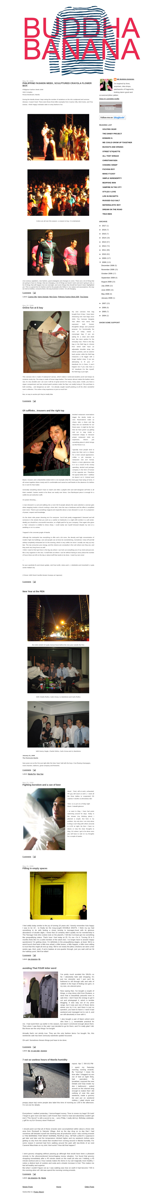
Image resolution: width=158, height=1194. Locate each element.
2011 (104, 250)
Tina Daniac (84, 297)
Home (58, 1187)
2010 (104, 254)
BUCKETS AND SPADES (112, 147)
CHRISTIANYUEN (109, 160)
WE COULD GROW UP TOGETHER (117, 142)
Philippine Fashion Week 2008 (68, 297)
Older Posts (89, 1187)
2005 (104, 311)
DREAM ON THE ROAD (112, 209)
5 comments (27, 293)
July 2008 (105, 286)
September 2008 (108, 278)
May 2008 (105, 294)
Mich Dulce (53, 297)
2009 (104, 258)
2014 (104, 238)
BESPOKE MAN (109, 183)
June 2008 (105, 290)
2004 (104, 316)
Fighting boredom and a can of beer (42, 785)
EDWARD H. (107, 138)
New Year (40, 774)
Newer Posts (28, 1187)
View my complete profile (109, 99)
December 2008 (108, 265)
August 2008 (106, 282)
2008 (104, 262)
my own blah (35, 1051)
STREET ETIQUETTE (111, 151)
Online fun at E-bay (33, 307)
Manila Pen (32, 774)
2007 (104, 303)
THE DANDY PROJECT (112, 134)
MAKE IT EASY (108, 174)
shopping (44, 1051)
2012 (104, 246)
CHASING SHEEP (109, 165)
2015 (104, 234)
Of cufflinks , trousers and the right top (43, 410)
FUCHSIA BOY (108, 169)
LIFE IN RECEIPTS (110, 196)
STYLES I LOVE (109, 192)
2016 (104, 230)
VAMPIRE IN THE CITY (112, 187)
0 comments (27, 401)
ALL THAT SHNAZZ (110, 156)
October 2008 (107, 273)
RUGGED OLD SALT (111, 200)
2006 (104, 307)
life (39, 959)
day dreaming (33, 959)
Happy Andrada (43, 297)
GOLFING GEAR (109, 129)
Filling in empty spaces (35, 868)
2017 (104, 226)
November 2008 (108, 269)
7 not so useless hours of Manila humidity (45, 1059)
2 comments (27, 770)
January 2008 (107, 298)
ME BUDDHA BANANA (125, 79)
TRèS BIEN (107, 214)
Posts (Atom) (38, 1192)
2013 (104, 242)
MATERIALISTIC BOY (111, 205)
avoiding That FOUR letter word (39, 968)
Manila (43, 1178)
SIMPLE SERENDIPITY (112, 178)
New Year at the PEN (33, 591)
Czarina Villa (32, 297)
